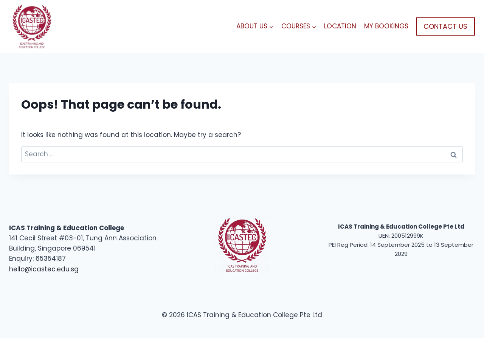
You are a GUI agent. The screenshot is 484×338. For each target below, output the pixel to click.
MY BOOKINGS (386, 26)
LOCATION (340, 26)
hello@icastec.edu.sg (44, 269)
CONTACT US (445, 26)
